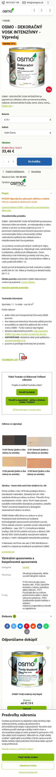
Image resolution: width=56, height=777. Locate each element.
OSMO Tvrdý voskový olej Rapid (27, 694)
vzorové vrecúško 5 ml (15, 340)
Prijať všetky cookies (28, 757)
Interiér (26, 567)
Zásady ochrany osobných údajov (17, 749)
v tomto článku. (28, 282)
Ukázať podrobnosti (28, 772)
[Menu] (50, 10)
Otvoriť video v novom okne (27, 410)
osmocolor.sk (8, 552)
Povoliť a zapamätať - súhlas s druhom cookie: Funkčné (27, 401)
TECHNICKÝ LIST (10, 359)
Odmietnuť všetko (28, 765)
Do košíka (34, 161)
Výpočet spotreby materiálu (15, 287)
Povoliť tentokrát (27, 392)
